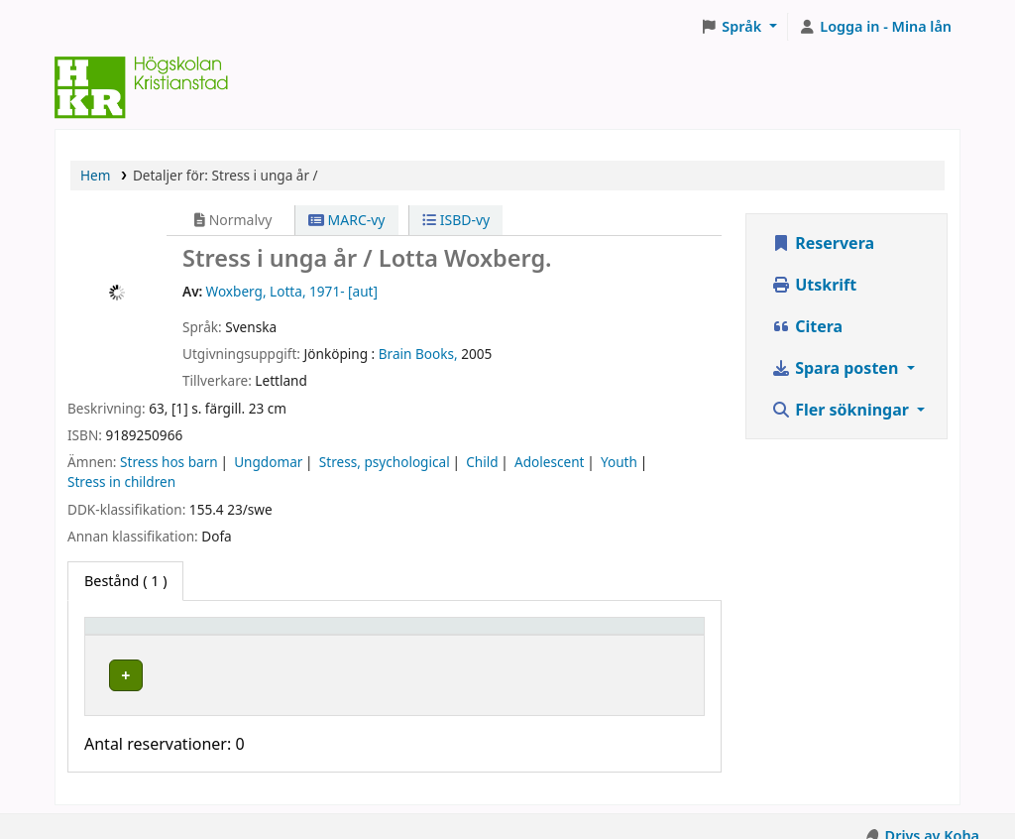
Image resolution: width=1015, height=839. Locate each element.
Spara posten (836, 368)
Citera (807, 326)
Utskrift (813, 285)
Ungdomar (268, 461)
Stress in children (121, 481)
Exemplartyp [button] (138, 635)
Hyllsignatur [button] (479, 635)
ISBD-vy (456, 219)
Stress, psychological (384, 461)
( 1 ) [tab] (125, 580)
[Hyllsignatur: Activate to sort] (511, 635)
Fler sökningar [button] (842, 409)
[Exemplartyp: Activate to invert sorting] (169, 635)
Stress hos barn (169, 461)
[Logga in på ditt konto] (875, 27)
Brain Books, (418, 353)
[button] (739, 27)
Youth (619, 461)
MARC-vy (347, 219)
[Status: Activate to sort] (649, 635)
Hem (95, 175)
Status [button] (625, 635)
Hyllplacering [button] (309, 635)
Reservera (822, 243)
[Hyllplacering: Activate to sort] (341, 635)
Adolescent (549, 461)
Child (482, 461)
